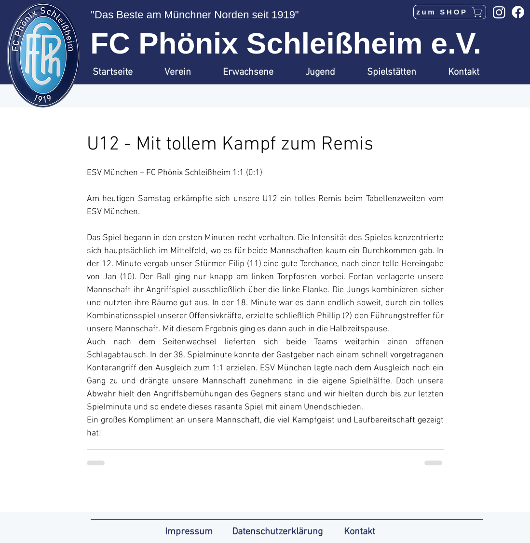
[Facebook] (518, 12)
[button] (186, 72)
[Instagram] (499, 12)
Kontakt (359, 532)
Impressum (189, 532)
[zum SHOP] (449, 12)
